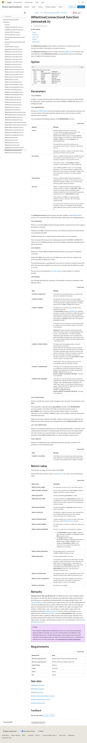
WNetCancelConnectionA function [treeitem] (14, 74)
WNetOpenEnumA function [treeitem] (12, 142)
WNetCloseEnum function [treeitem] (11, 79)
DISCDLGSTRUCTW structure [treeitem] (12, 35)
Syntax (34, 32)
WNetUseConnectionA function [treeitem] (13, 150)
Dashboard (81, 7)
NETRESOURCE (42, 111)
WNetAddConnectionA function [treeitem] (13, 64)
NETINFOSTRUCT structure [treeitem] (12, 46)
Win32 (37, 13)
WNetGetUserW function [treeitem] (11, 140)
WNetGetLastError (69, 521)
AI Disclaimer (5, 735)
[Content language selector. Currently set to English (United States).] (10, 731)
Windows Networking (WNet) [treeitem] (11, 19)
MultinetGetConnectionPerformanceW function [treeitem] (15, 43)
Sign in (83, 2)
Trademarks (71, 735)
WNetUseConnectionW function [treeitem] (13, 152)
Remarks (34, 39)
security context (56, 271)
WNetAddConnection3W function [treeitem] (13, 57)
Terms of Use (62, 735)
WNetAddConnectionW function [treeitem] (13, 67)
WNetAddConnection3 (68, 52)
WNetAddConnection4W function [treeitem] (13, 62)
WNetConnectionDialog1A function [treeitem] (14, 84)
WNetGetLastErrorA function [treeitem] (12, 107)
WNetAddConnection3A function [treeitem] (13, 54)
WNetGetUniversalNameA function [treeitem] (14, 132)
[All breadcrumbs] (32, 12)
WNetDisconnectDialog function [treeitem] (13, 89)
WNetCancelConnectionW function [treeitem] (14, 77)
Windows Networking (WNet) (51, 13)
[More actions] (83, 12)
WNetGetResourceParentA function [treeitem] (14, 127)
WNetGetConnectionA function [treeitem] (13, 102)
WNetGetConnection (37, 692)
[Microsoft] (3, 2)
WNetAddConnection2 (37, 685)
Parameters (35, 34)
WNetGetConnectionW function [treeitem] (13, 105)
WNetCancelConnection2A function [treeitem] (14, 69)
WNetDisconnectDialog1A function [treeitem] (14, 92)
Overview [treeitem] (7, 24)
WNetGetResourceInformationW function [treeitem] (15, 125)
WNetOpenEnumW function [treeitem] (12, 145)
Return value (35, 37)
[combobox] (14, 16)
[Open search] (79, 2)
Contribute (30, 735)
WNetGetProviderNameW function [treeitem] (14, 120)
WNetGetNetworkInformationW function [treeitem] (15, 115)
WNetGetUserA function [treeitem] (11, 137)
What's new (72, 7)
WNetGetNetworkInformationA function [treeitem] (15, 112)
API (41, 13)
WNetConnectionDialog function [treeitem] (13, 82)
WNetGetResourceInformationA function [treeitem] (15, 122)
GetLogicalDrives (51, 613)
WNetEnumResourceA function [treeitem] (13, 97)
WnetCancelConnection (38, 703)
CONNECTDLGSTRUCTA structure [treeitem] (13, 27)
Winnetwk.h (64, 13)
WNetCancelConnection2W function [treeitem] (14, 72)
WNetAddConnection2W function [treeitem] (13, 52)
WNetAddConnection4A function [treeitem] (13, 59)
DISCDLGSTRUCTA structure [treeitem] (12, 32)
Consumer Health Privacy (49, 735)
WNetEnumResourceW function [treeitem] (13, 100)
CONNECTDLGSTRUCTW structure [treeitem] (14, 30)
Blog (23, 735)
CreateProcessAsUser (51, 611)
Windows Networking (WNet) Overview (43, 696)
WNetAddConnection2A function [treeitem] (13, 49)
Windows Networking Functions (40, 699)
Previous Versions (15, 735)
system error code (60, 474)
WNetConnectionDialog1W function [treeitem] (14, 87)
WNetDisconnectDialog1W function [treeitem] (14, 94)
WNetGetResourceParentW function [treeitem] (14, 130)
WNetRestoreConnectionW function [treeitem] (14, 147)
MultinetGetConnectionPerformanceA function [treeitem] (15, 38)
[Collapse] (25, 12)
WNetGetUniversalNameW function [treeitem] (14, 135)
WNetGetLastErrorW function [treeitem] (12, 110)
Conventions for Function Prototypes (68, 639)
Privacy (37, 735)
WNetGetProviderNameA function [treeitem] (14, 117)
